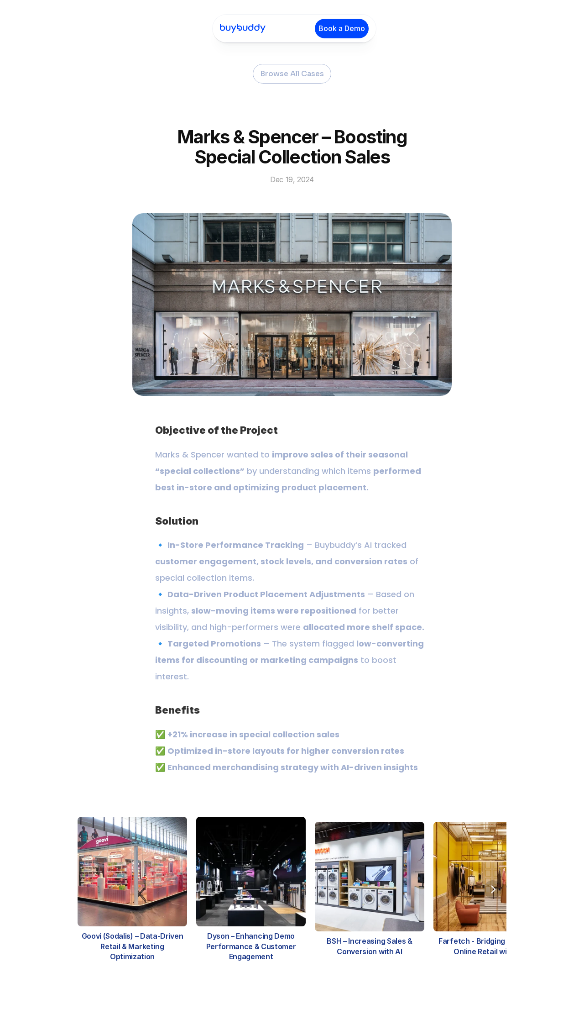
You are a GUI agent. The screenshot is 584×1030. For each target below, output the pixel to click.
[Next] (493, 889)
